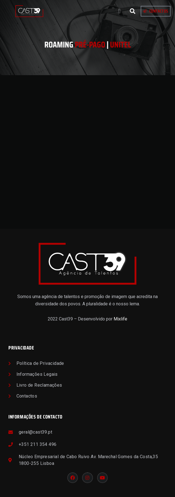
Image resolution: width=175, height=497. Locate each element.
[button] (119, 11)
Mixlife (120, 319)
